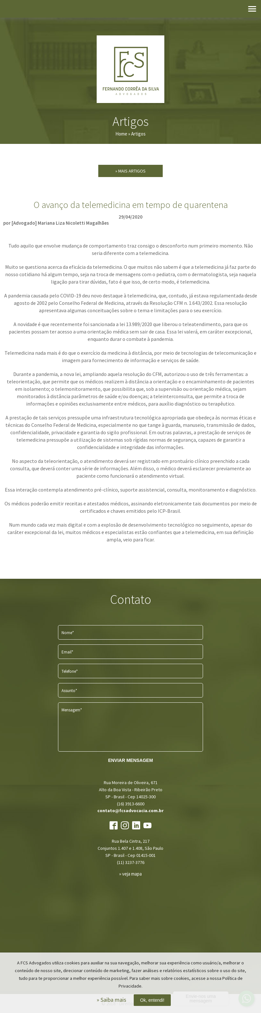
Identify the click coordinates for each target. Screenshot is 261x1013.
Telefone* (70, 671)
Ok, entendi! (152, 1000)
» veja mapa (130, 874)
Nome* (68, 632)
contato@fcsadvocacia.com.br (130, 810)
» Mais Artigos (130, 171)
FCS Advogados (130, 69)
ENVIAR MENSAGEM (130, 760)
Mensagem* (72, 710)
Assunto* (69, 690)
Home (121, 134)
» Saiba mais (111, 999)
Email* (67, 652)
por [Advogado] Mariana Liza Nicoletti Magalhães (56, 223)
